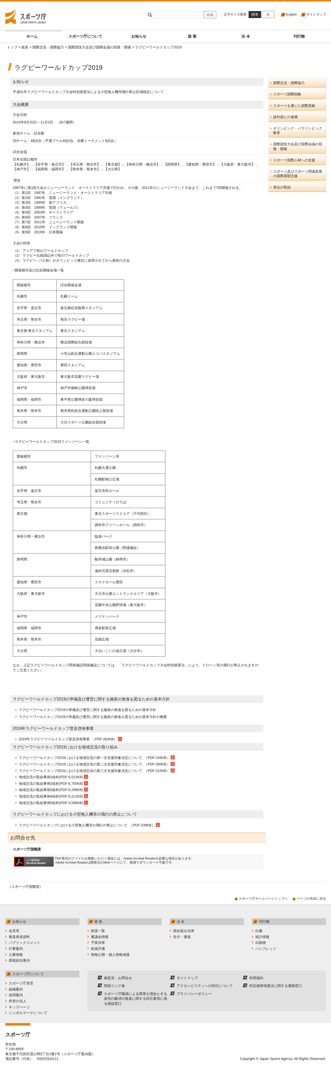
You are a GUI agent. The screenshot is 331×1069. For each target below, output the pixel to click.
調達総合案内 (19, 960)
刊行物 (299, 36)
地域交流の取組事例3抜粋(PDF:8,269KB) (51, 790)
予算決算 (98, 943)
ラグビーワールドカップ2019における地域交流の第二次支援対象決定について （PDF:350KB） (95, 764)
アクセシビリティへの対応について (205, 986)
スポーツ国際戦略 (287, 94)
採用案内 (16, 995)
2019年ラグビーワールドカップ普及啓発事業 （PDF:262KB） (68, 739)
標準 (254, 15)
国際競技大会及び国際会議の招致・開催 (99, 47)
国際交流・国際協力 (48, 47)
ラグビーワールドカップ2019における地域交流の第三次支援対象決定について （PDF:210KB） (95, 771)
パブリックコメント (24, 943)
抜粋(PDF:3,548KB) (67, 803)
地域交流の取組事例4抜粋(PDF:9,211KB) (51, 796)
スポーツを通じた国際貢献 (294, 106)
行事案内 (16, 949)
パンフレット (265, 949)
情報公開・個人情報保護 (110, 955)
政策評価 (98, 949)
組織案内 (16, 989)
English (291, 14)
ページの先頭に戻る (311, 898)
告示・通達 (182, 937)
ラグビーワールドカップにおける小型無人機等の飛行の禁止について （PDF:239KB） (87, 825)
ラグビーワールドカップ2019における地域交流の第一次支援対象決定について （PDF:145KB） (95, 758)
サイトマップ (316, 14)
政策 (24, 47)
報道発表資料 (19, 937)
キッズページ (19, 1007)
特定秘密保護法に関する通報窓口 (275, 986)
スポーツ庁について (85, 36)
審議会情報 (99, 937)
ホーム (42, 34)
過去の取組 (282, 187)
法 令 (245, 36)
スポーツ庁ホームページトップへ (263, 898)
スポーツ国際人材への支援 (294, 160)
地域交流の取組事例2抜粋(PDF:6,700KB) (51, 783)
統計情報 (262, 937)
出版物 (260, 943)
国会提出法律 (183, 931)
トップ (12, 47)
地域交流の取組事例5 (35, 803)
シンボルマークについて (28, 1013)
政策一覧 (98, 931)
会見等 (14, 931)
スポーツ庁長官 (21, 983)
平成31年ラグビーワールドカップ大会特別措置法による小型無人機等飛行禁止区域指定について (88, 92)
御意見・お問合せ (118, 978)
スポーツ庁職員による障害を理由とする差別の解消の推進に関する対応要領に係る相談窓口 (135, 999)
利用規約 (256, 978)
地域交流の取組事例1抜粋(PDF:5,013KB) (51, 777)
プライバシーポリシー (194, 994)
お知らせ (138, 36)
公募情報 (16, 955)
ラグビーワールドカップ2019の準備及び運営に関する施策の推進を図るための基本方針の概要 (93, 717)
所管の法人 (17, 1001)
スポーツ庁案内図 (78, 1054)
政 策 (192, 36)
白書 (258, 931)
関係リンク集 (114, 986)
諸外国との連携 (285, 117)
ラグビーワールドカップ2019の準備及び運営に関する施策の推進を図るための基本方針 (87, 710)
